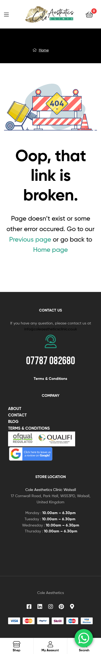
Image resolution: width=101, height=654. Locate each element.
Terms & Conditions (50, 378)
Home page (50, 249)
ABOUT (14, 408)
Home (44, 50)
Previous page (30, 239)
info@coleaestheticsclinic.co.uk (50, 329)
